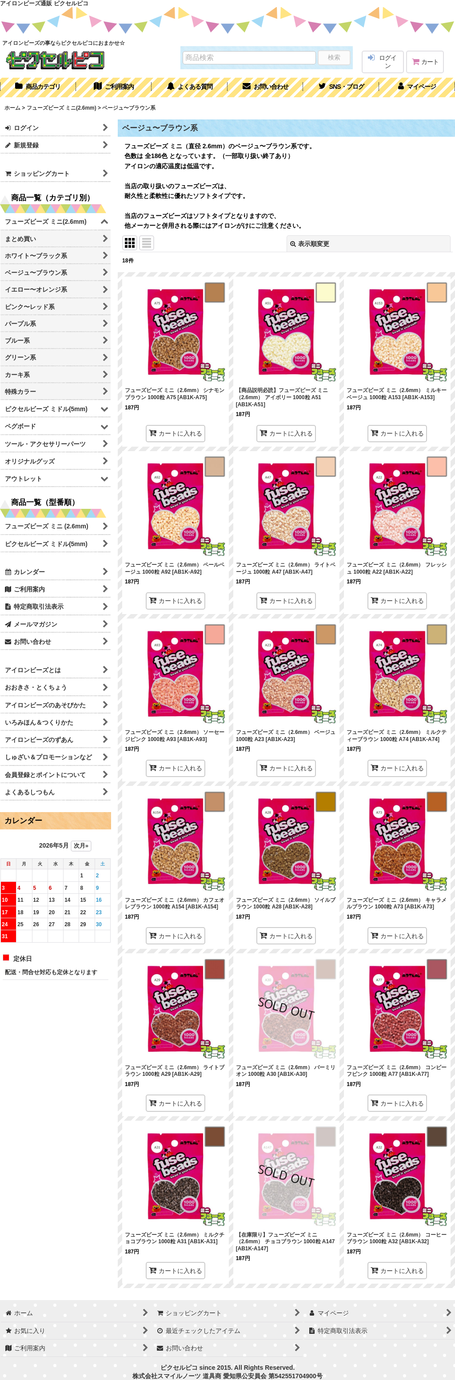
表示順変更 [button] (309, 243)
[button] (341, 87)
